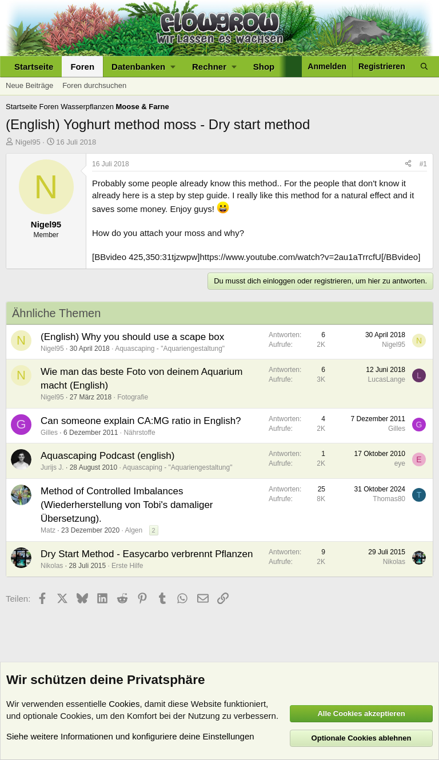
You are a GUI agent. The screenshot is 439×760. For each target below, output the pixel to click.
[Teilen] (408, 164)
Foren (82, 66)
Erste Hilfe (127, 566)
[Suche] (424, 66)
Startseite (33, 66)
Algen (133, 530)
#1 (423, 164)
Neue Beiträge (29, 85)
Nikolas (52, 566)
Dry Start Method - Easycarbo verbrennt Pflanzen (147, 554)
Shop (264, 66)
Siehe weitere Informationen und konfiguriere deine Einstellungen (130, 736)
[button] (143, 66)
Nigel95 (28, 142)
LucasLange (386, 379)
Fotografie (132, 397)
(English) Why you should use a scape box (132, 336)
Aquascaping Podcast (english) (107, 455)
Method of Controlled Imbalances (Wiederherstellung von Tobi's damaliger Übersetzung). (127, 505)
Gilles (49, 433)
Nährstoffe (139, 433)
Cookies (124, 704)
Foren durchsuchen (94, 85)
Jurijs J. (52, 467)
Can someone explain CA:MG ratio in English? (141, 420)
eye (399, 463)
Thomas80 (389, 499)
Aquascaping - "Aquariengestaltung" (170, 349)
